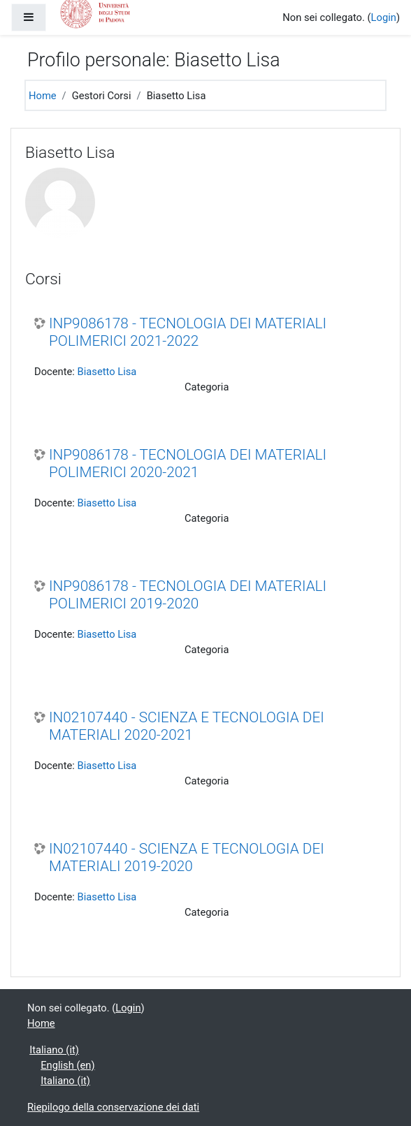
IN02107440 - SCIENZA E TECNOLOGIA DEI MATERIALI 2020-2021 (186, 726)
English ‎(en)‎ (67, 1065)
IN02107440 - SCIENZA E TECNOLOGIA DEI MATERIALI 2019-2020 (186, 857)
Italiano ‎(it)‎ (54, 1050)
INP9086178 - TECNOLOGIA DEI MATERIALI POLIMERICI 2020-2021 (187, 463)
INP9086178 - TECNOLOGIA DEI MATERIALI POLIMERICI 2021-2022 (187, 332)
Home (43, 95)
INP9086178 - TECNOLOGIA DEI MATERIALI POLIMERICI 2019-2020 (187, 595)
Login (383, 17)
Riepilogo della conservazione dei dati (113, 1107)
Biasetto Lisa (107, 371)
